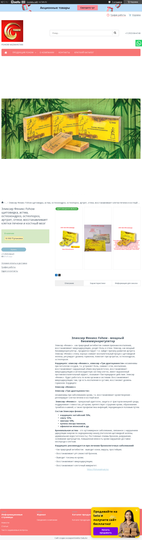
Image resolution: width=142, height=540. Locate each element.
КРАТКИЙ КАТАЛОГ (84, 52)
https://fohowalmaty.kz (98, 469)
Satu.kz (84, 538)
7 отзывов (117, 2)
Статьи (4, 526)
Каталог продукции (81, 520)
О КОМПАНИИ (47, 52)
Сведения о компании (47, 520)
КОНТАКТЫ (64, 52)
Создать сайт (32, 2)
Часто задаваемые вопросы (14, 530)
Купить (14, 249)
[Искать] (115, 33)
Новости (5, 522)
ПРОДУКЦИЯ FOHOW (22, 52)
